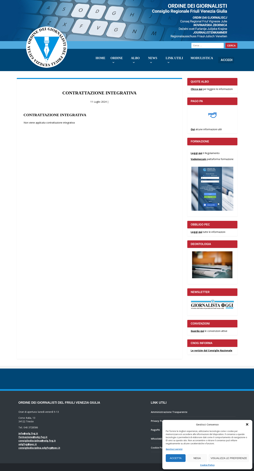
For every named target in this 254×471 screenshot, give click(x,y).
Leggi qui (196, 153)
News (152, 58)
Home (100, 58)
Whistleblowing (160, 438)
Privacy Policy (159, 421)
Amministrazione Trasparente (169, 412)
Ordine (116, 58)
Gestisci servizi (174, 449)
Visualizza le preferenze (229, 458)
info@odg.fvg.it (28, 433)
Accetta (175, 458)
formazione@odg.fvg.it (32, 437)
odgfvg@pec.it (27, 444)
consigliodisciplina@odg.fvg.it (37, 440)
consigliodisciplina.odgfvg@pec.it (39, 447)
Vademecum (198, 159)
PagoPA (155, 429)
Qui (193, 129)
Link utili (174, 58)
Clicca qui (196, 89)
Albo (135, 58)
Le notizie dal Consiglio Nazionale (211, 350)
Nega (197, 458)
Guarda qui (197, 331)
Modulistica (202, 58)
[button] (247, 424)
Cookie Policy (207, 465)
